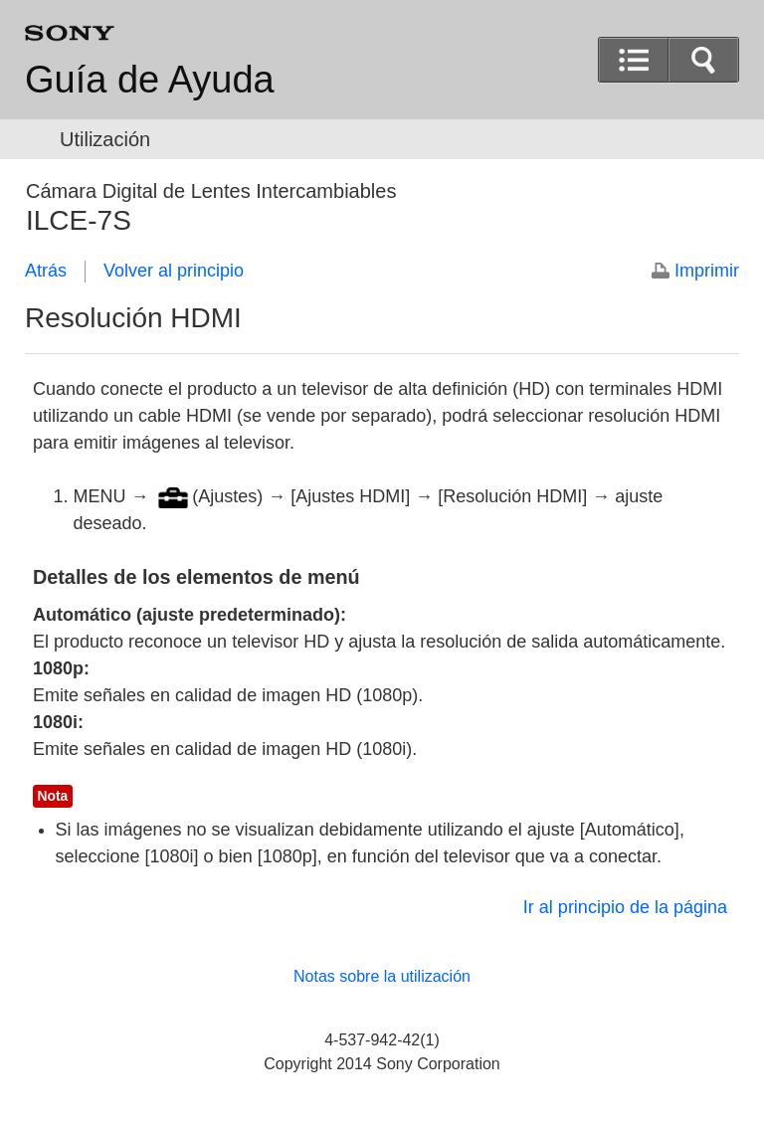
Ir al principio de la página (625, 907)
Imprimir (706, 271)
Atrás (46, 271)
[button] (703, 60)
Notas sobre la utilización (382, 976)
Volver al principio (173, 271)
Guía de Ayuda (150, 79)
